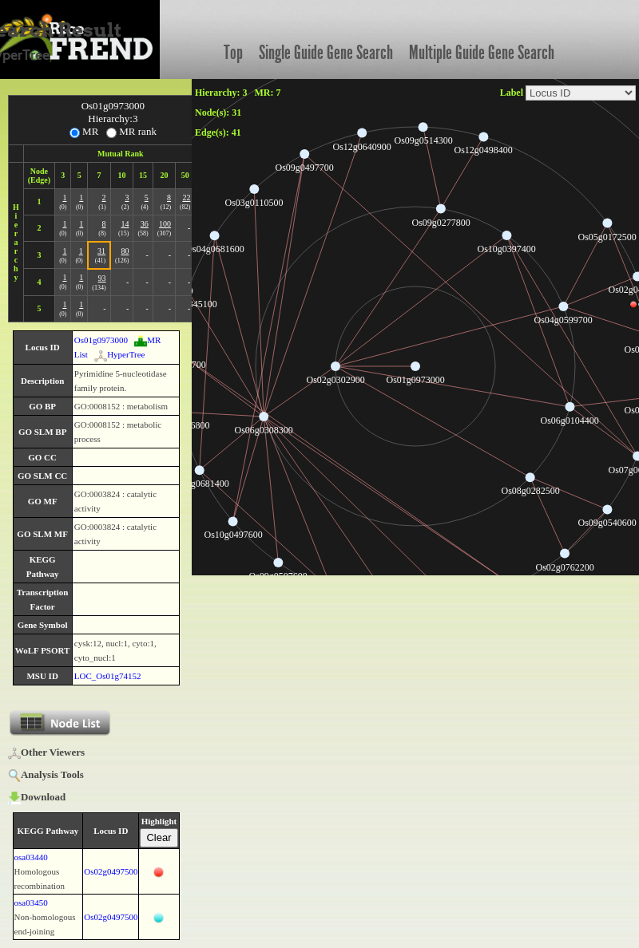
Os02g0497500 (110, 871)
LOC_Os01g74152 (107, 676)
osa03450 (31, 902)
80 (125, 251)
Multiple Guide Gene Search (481, 52)
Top (233, 52)
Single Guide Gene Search (326, 52)
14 (125, 223)
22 (186, 197)
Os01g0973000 (101, 340)
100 (165, 223)
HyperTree (119, 354)
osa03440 (31, 857)
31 (101, 251)
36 (145, 223)
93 (102, 278)
